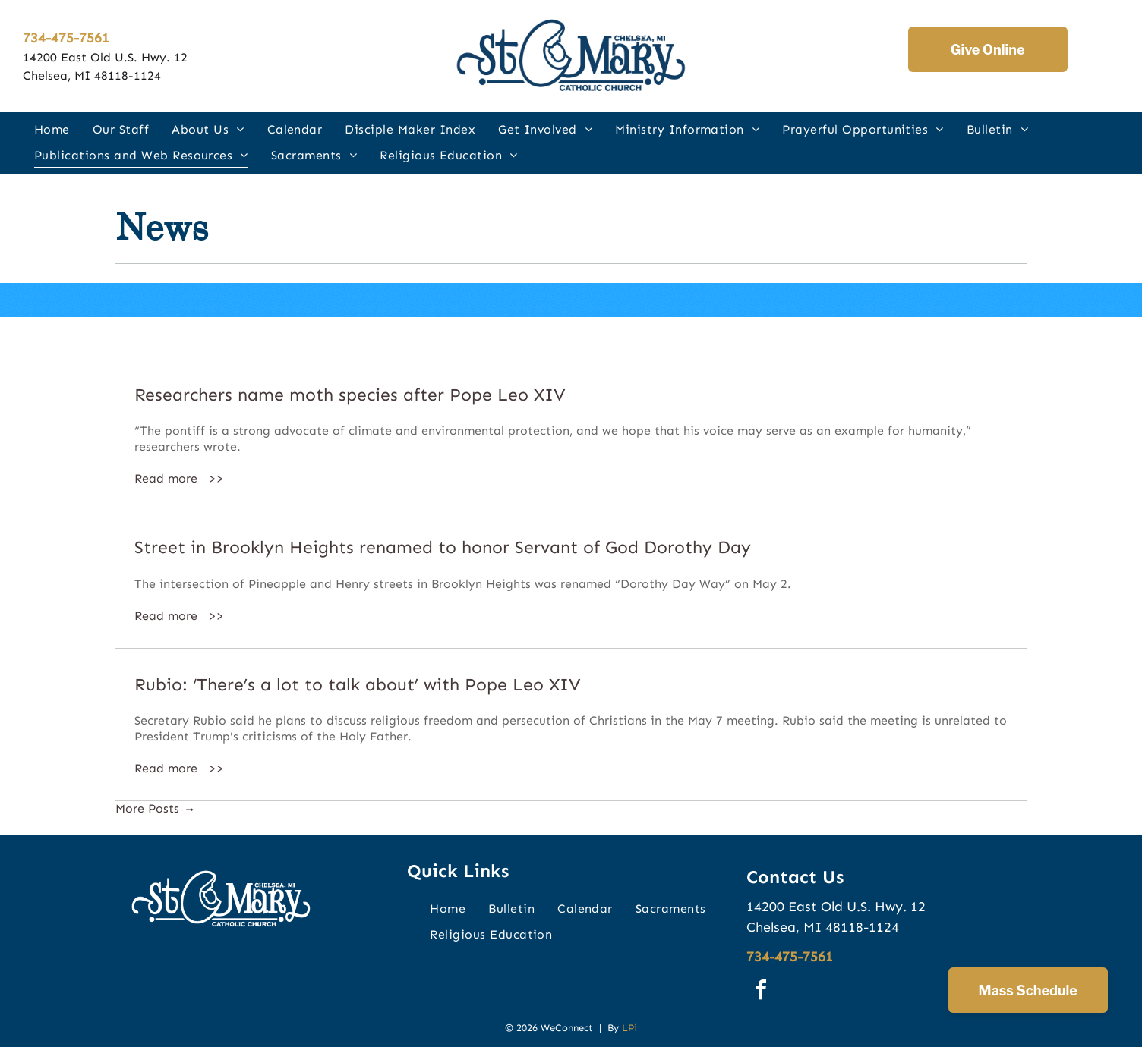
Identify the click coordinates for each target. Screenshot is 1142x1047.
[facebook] (761, 992)
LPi (629, 1027)
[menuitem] (52, 129)
